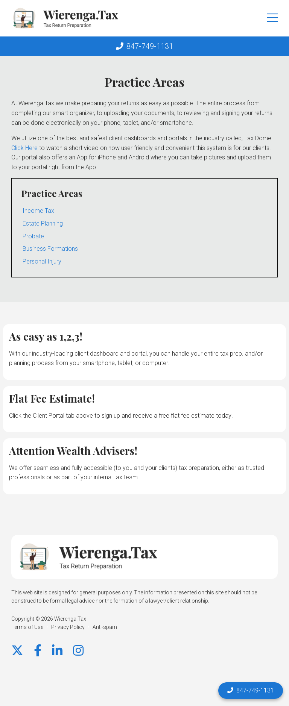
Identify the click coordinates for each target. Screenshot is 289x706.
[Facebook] (37, 651)
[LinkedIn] (57, 651)
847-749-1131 (149, 46)
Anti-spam (105, 627)
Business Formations (50, 248)
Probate (33, 236)
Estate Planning (43, 223)
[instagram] (78, 651)
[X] (17, 651)
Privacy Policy (68, 627)
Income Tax (38, 210)
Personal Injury (42, 261)
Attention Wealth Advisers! (73, 451)
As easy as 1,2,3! (45, 336)
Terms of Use (27, 627)
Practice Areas (51, 193)
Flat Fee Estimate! (52, 398)
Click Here (24, 148)
